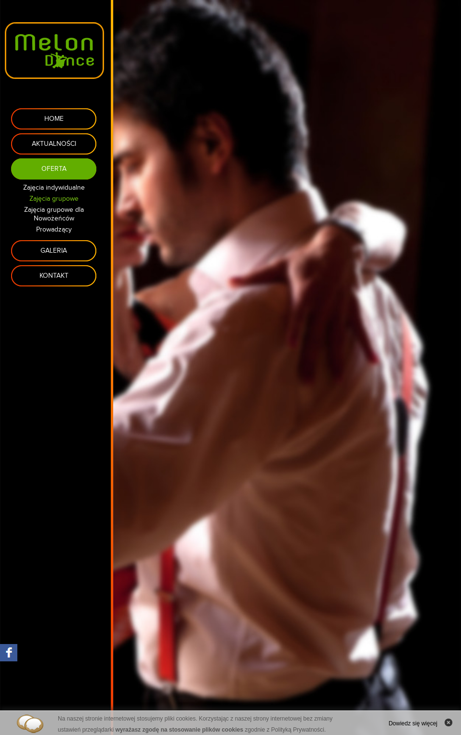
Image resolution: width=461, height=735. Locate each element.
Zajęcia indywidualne (54, 188)
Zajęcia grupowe (54, 199)
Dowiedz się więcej (413, 723)
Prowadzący (54, 229)
